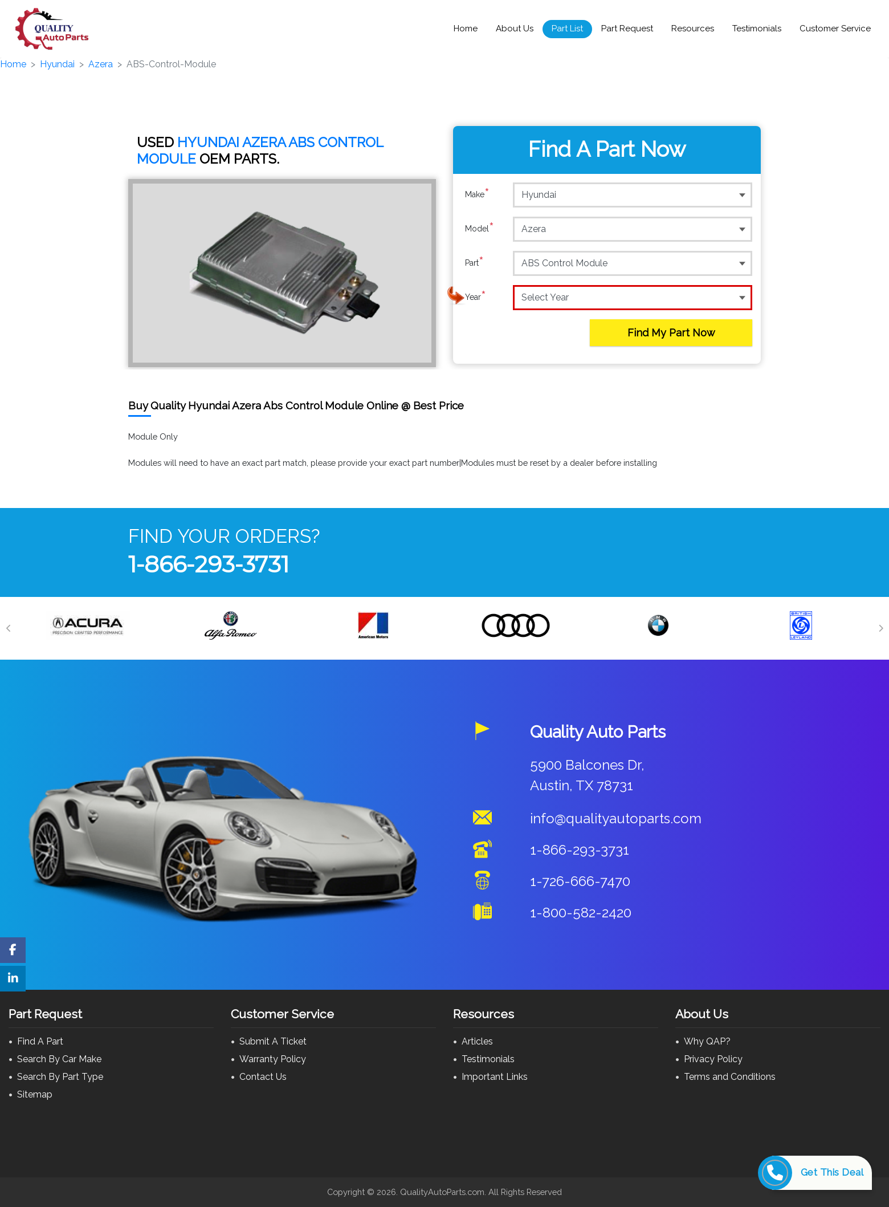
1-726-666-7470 (580, 881)
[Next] (880, 628)
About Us (514, 28)
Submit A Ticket (273, 1041)
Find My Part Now (671, 333)
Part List (567, 28)
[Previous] (8, 628)
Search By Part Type (60, 1076)
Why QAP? (707, 1041)
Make (477, 194)
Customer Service (835, 28)
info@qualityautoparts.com (616, 818)
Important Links (495, 1076)
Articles (477, 1041)
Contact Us (263, 1076)
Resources (692, 28)
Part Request (627, 28)
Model (479, 229)
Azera (100, 64)
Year (475, 297)
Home (466, 28)
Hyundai (57, 64)
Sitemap (34, 1094)
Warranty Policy (272, 1059)
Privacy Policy (713, 1059)
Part (474, 263)
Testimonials (756, 28)
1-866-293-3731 (208, 564)
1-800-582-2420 (580, 912)
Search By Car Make (59, 1059)
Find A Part (40, 1041)
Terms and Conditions (730, 1076)
